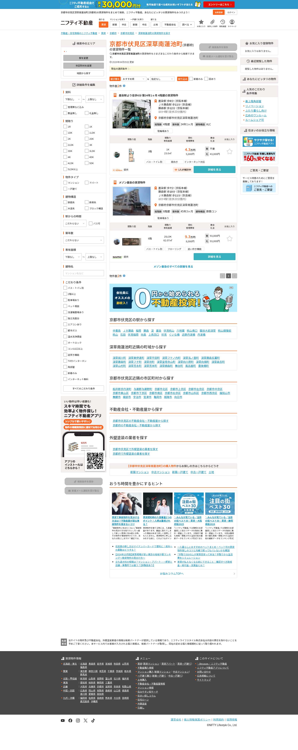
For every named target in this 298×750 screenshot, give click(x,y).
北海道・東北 (70, 663)
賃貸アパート (168, 663)
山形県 (125, 663)
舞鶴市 (117, 397)
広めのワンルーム (256, 115)
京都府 (100, 686)
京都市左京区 (196, 389)
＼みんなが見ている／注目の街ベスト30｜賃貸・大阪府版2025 (188, 521)
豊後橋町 (203, 366)
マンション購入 (146, 671)
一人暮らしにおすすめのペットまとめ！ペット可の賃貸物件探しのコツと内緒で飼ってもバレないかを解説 (206, 548)
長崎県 (100, 697)
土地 (211, 472)
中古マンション (160, 472)
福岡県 (83, 697)
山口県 (117, 690)
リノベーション (254, 106)
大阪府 (83, 686)
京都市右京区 (173, 393)
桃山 (115, 334)
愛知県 (83, 682)
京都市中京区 (215, 389)
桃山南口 (192, 330)
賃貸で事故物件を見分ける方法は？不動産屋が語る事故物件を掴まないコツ (125, 521)
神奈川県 (93, 671)
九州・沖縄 (68, 697)
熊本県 (108, 697)
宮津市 (147, 397)
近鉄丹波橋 (188, 334)
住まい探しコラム (147, 695)
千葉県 (111, 671)
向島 (143, 334)
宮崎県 (125, 697)
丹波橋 (201, 334)
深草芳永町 (135, 366)
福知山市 (225, 393)
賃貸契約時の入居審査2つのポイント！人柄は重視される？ (157, 521)
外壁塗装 (142, 703)
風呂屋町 (190, 366)
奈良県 (117, 686)
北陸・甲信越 (70, 678)
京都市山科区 (191, 393)
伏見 (164, 334)
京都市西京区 (209, 393)
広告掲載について (206, 675)
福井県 (125, 678)
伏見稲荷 (133, 334)
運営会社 (176, 719)
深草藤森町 (119, 362)
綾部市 (127, 397)
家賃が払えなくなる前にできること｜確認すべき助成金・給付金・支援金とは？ (205, 563)
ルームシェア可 (254, 120)
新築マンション (139, 472)
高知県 (100, 693)
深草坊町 (149, 362)
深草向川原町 (186, 362)
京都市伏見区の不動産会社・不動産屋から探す (141, 421)
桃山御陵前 (224, 330)
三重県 (108, 682)
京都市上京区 (178, 389)
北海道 (83, 663)
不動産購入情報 (146, 667)
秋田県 (117, 663)
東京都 (83, 671)
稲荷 (138, 330)
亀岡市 (158, 397)
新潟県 (83, 678)
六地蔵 (181, 330)
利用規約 (218, 719)
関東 (65, 671)
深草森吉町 (218, 362)
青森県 (92, 663)
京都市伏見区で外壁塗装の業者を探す (135, 449)
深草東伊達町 (136, 358)
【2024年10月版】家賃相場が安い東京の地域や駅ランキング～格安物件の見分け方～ (143, 556)
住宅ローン (143, 699)
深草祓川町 (119, 358)
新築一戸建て (180, 472)
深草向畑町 (202, 362)
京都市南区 (155, 393)
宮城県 (108, 663)
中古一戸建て (198, 472)
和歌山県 (126, 686)
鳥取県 (100, 690)
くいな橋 (174, 334)
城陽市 (168, 397)
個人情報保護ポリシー (197, 719)
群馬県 (83, 674)
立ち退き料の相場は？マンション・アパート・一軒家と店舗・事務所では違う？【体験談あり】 (143, 563)
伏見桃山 (169, 330)
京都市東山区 (121, 393)
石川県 (117, 678)
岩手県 (100, 663)
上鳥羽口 (153, 334)
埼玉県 (102, 671)
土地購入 (142, 679)
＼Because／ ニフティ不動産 (212, 663)
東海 (65, 682)
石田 (123, 334)
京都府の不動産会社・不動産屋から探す (137, 425)
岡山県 (92, 690)
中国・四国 (68, 690)
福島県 (83, 667)
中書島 (117, 330)
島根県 (108, 690)
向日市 (178, 397)
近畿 (65, 686)
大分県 (117, 697)
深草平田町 (153, 358)
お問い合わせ (204, 671)
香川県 (83, 693)
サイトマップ (204, 679)
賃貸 (140, 663)
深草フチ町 (135, 362)
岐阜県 (92, 682)
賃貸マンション (151, 663)
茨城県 (119, 671)
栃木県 (127, 671)
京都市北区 (161, 389)
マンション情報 (146, 687)
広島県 (83, 690)
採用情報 (232, 719)
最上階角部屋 (253, 101)
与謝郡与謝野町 (143, 389)
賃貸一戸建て (184, 663)
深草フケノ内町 (171, 358)
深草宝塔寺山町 (166, 362)
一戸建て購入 (144, 675)
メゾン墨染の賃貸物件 (132, 182)
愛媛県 (92, 693)
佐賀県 (92, 697)
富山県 (108, 678)
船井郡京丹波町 (122, 389)
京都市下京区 (139, 393)
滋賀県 (108, 686)
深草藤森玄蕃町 (210, 358)
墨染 (158, 330)
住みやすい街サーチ (148, 691)
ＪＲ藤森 (128, 330)
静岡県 (100, 682)
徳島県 (125, 690)
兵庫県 (92, 686)
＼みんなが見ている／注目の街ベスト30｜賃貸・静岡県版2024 (219, 521)
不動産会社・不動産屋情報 (151, 683)
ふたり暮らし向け (256, 110)
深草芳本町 (150, 366)
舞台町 (179, 366)
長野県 (100, 678)
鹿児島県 (84, 701)
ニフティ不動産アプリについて (213, 667)
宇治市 (137, 397)
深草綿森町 (166, 366)
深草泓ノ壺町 (191, 358)
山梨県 (92, 678)
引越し (141, 707)
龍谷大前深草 (208, 330)
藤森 (146, 330)
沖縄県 (94, 701)
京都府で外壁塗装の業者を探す (131, 453)
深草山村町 (119, 366)
